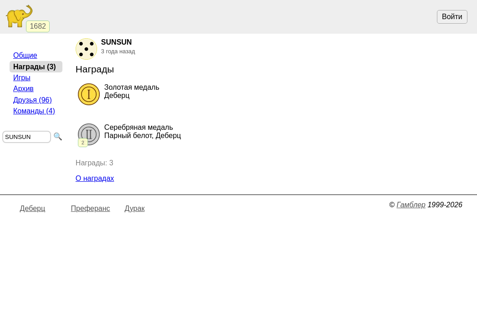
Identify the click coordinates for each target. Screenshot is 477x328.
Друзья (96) (32, 100)
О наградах (95, 178)
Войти (452, 16)
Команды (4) (34, 111)
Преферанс (90, 208)
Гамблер (411, 205)
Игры (22, 78)
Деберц (33, 208)
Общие (25, 55)
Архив (23, 88)
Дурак (135, 208)
